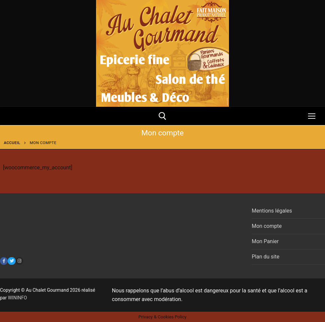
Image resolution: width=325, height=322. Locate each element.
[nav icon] (311, 116)
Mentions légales (272, 211)
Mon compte (266, 226)
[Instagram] (19, 261)
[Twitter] (11, 261)
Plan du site (265, 256)
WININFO (17, 297)
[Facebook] (4, 261)
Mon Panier (265, 241)
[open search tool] (162, 116)
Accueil (12, 142)
